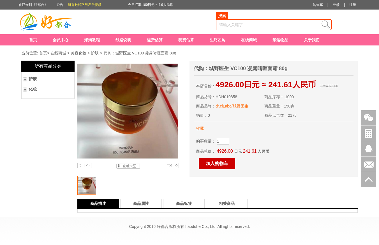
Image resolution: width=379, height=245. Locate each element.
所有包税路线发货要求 (84, 5)
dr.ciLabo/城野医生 (232, 106)
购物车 (318, 5)
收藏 (200, 128)
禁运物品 (280, 40)
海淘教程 (92, 40)
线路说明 (123, 40)
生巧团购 (217, 40)
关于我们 (312, 40)
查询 (325, 24)
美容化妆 (78, 53)
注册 (352, 5)
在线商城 (249, 40)
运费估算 (155, 40)
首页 (33, 40)
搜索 (222, 15)
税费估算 (186, 40)
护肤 (95, 53)
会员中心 (60, 40)
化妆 (33, 89)
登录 (336, 5)
